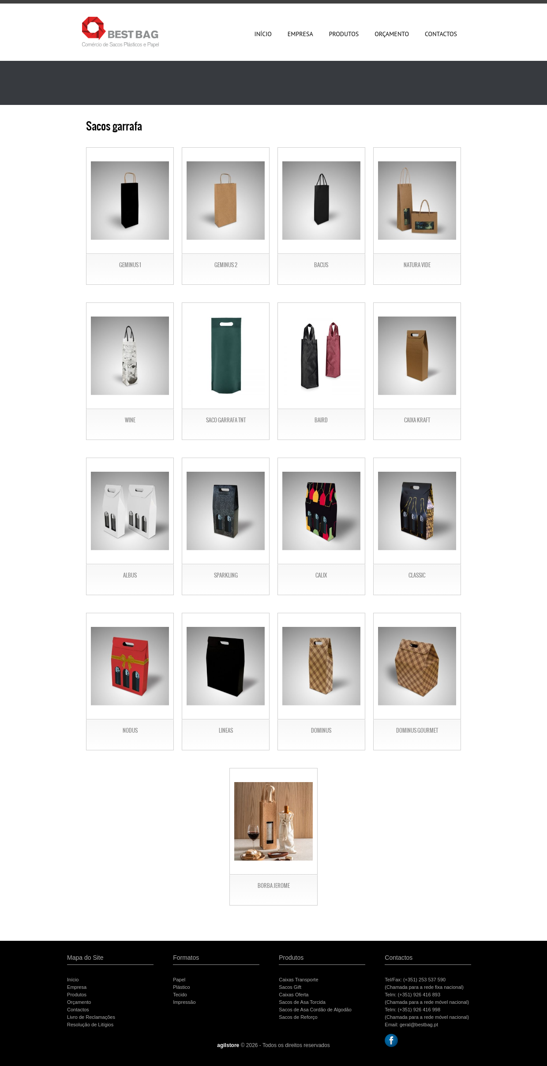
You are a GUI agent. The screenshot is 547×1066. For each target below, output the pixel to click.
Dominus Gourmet (417, 730)
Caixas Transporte (298, 979)
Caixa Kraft (417, 420)
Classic (416, 575)
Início (263, 34)
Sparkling (226, 575)
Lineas (226, 730)
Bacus (321, 265)
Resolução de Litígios (90, 1024)
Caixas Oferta (293, 994)
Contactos (441, 34)
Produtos (344, 34)
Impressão (184, 1002)
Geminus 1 (130, 265)
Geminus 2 (225, 265)
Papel (179, 979)
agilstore (228, 1045)
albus (130, 575)
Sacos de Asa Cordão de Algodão (315, 1009)
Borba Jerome (274, 886)
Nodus (130, 730)
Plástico (181, 987)
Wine (130, 420)
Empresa (300, 34)
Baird (321, 420)
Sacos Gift (290, 987)
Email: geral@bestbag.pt (411, 1024)
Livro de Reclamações (91, 1017)
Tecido (180, 994)
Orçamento (392, 34)
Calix (321, 575)
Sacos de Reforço (298, 1017)
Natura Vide (417, 265)
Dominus (321, 730)
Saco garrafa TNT (226, 420)
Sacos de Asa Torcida (302, 1002)
